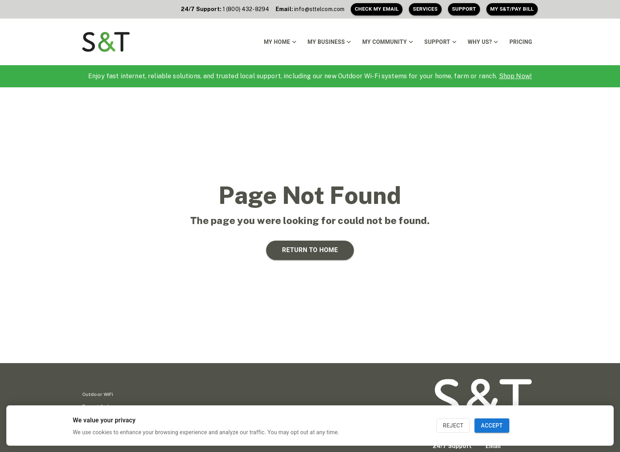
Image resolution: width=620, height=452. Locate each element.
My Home (280, 42)
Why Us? (483, 42)
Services (425, 9)
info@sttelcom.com (319, 9)
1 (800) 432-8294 (246, 9)
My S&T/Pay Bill (512, 9)
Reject (453, 426)
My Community (388, 42)
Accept (491, 425)
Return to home (309, 250)
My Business (329, 42)
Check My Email (377, 9)
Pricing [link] (521, 42)
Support (464, 9)
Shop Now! (515, 76)
